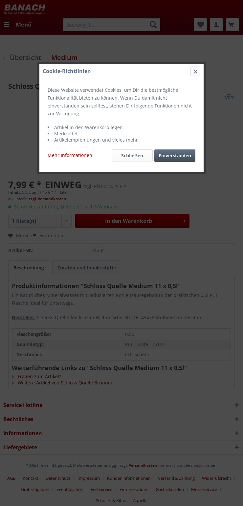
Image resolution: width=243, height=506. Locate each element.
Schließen (132, 155)
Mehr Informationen (70, 155)
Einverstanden (175, 155)
